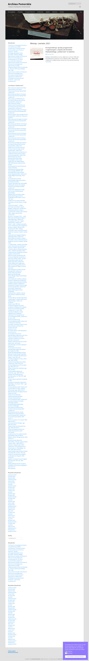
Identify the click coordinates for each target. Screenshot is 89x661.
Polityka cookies (11, 651)
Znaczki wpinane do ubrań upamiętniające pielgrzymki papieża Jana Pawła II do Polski (17, 180)
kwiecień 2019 (11, 515)
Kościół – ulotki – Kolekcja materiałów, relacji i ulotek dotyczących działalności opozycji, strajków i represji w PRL (17, 225)
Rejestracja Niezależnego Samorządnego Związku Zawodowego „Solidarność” (17, 275)
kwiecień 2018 (11, 526)
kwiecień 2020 (11, 501)
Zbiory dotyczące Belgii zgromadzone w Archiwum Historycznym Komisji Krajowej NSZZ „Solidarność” (17, 144)
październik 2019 (12, 506)
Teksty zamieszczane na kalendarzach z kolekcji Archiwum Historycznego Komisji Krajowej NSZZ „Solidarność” (17, 153)
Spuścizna (54, 12)
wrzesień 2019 (11, 508)
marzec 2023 (11, 481)
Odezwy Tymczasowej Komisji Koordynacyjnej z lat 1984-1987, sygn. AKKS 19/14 (17, 376)
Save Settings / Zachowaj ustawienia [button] (75, 656)
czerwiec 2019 (11, 512)
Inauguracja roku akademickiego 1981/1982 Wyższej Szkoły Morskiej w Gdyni (16, 163)
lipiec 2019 (10, 511)
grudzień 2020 (11, 493)
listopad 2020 (11, 495)
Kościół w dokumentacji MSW (15, 396)
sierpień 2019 (11, 509)
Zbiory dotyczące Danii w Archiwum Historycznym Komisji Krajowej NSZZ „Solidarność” (17, 139)
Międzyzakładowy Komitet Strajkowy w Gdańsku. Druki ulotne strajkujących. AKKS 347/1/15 (17, 465)
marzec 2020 (11, 503)
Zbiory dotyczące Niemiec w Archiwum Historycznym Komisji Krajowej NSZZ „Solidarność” (17, 125)
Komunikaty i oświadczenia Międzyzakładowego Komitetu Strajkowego (15, 290)
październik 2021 (12, 486)
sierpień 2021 (11, 489)
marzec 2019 (11, 517)
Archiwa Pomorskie (19, 4)
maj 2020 (10, 500)
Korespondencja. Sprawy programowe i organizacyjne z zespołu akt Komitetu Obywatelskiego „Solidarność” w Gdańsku (60, 50)
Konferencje (40, 12)
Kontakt (62, 12)
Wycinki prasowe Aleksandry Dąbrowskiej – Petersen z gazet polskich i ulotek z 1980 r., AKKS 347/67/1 (18, 442)
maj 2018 (10, 525)
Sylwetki (48, 12)
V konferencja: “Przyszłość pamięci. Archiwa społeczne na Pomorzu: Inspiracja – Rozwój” (16, 50)
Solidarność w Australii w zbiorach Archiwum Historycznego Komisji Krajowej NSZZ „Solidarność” (16, 149)
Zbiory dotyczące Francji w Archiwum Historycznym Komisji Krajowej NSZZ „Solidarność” (17, 135)
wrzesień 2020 (11, 498)
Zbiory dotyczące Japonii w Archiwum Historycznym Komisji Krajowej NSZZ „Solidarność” (17, 130)
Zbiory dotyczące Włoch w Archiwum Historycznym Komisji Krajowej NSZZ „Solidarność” (17, 95)
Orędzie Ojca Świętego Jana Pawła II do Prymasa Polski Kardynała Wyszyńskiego (16, 191)
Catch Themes (61, 659)
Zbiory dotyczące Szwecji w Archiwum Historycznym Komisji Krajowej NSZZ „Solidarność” (17, 111)
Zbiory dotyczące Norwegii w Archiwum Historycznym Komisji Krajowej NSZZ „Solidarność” (17, 120)
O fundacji (20, 12)
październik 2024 (12, 475)
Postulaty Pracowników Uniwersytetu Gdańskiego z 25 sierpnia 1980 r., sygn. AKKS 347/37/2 (17, 384)
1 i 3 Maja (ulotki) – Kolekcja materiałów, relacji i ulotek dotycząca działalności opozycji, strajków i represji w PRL (17, 246)
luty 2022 (10, 484)
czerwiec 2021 (11, 490)
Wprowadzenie (11, 468)
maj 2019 (10, 514)
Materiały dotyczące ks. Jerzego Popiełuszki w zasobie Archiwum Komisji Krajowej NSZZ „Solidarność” (17, 413)
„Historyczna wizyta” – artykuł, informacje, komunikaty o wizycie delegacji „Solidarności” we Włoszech (17, 207)
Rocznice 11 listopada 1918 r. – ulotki (17, 216)
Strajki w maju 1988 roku (14, 304)
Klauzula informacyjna (13, 652)
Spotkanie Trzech (12, 329)
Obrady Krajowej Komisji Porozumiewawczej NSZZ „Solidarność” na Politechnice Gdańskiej (17, 321)
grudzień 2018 (11, 520)
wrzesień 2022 (11, 482)
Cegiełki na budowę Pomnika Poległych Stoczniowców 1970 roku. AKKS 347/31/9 (17, 460)
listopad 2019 (11, 504)
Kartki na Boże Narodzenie (14, 272)
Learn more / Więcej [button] (79, 649)
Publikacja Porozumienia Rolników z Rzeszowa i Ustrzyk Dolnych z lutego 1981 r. (17, 202)
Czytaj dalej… (48, 61)
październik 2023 (12, 479)
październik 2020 (12, 497)
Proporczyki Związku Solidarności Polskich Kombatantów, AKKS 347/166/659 (16, 431)
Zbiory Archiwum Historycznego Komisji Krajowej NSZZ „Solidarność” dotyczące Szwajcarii (18, 116)
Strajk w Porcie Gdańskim (14, 395)
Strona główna (11, 12)
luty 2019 (10, 519)
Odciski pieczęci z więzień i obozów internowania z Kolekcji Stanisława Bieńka (16, 294)
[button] (66, 651)
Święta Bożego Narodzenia (14, 156)
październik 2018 (12, 522)
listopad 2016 (11, 529)
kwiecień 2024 (11, 478)
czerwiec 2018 (11, 523)
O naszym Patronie (30, 12)
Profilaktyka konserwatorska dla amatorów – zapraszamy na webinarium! (16, 79)
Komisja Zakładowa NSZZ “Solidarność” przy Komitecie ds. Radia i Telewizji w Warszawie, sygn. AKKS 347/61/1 (17, 388)
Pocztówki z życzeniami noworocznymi (17, 324)
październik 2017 (12, 528)
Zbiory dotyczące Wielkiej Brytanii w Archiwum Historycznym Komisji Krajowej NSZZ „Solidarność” (16, 100)
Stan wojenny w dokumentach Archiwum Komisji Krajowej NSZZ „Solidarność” (16, 409)
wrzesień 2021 (11, 487)
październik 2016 (12, 531)
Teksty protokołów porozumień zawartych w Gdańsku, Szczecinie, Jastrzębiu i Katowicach (16, 338)
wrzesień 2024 (11, 476)
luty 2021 (10, 492)
